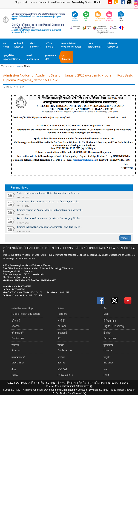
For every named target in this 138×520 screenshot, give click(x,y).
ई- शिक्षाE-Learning (110, 335)
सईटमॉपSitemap (16, 347)
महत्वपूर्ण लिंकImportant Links (11, 57)
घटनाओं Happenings (32, 57)
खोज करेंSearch (16, 323)
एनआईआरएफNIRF (50, 57)
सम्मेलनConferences (65, 347)
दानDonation (65, 57)
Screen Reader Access (59, 2)
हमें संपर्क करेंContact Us (112, 45)
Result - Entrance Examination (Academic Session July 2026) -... (49, 218)
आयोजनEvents (61, 360)
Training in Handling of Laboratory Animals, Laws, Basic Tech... (49, 226)
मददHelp (106, 372)
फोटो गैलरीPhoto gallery (65, 372)
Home (19, 66)
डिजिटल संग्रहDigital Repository (114, 323)
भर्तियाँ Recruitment (95, 45)
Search (42, 2)
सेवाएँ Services (35, 45)
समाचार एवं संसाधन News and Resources (72, 45)
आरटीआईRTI (62, 335)
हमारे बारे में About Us (19, 45)
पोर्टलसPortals (50, 45)
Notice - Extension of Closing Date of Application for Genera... (48, 193)
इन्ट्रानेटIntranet (108, 360)
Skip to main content (26, 2)
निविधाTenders (62, 311)
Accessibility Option (82, 2)
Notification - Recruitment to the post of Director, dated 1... (48, 201)
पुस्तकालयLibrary (108, 347)
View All (125, 237)
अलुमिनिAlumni (62, 323)
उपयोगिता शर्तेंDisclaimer (18, 360)
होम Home (6, 45)
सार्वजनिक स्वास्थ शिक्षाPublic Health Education (26, 311)
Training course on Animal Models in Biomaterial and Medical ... (50, 209)
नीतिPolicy (15, 372)
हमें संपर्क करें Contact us (18, 335)
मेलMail (106, 311)
